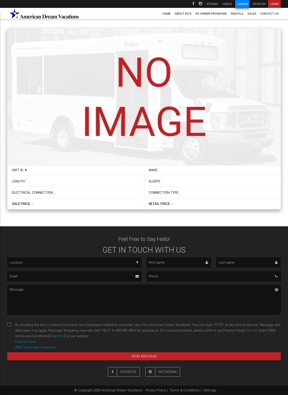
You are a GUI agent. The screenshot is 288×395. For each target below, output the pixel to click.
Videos (227, 4)
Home (166, 13)
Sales (252, 13)
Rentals (237, 13)
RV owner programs (211, 13)
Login (274, 4)
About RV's (183, 13)
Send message (144, 356)
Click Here (252, 330)
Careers (242, 4)
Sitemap (212, 4)
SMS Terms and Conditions (35, 347)
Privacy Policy (25, 341)
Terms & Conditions (185, 390)
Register (259, 4)
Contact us (269, 13)
